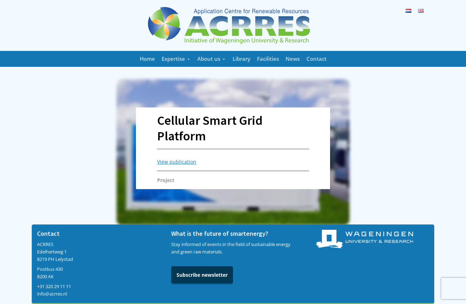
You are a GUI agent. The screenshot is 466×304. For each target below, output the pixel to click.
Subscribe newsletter (202, 274)
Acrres (233, 25)
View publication (176, 161)
